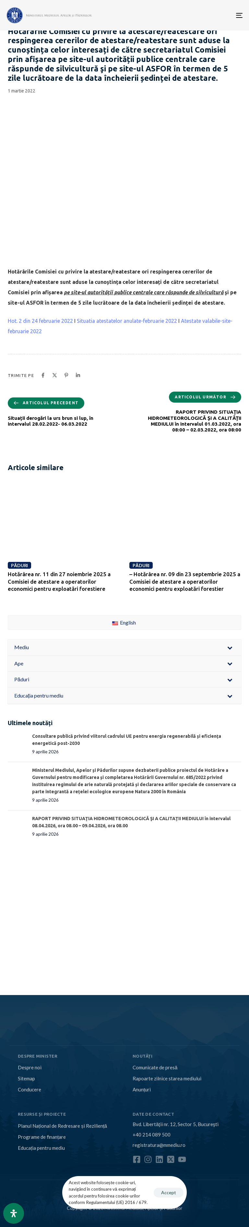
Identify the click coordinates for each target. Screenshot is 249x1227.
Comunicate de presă (155, 1067)
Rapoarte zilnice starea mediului (167, 1078)
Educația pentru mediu (41, 1148)
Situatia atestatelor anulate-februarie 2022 (127, 321)
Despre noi (30, 1067)
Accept (168, 1192)
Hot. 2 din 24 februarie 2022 (40, 321)
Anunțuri (142, 1089)
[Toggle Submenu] (230, 647)
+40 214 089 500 (152, 1134)
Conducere (29, 1089)
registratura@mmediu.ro (159, 1145)
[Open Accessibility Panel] (13, 1213)
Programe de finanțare (42, 1137)
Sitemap (26, 1078)
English (124, 622)
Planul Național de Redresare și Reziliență (62, 1126)
